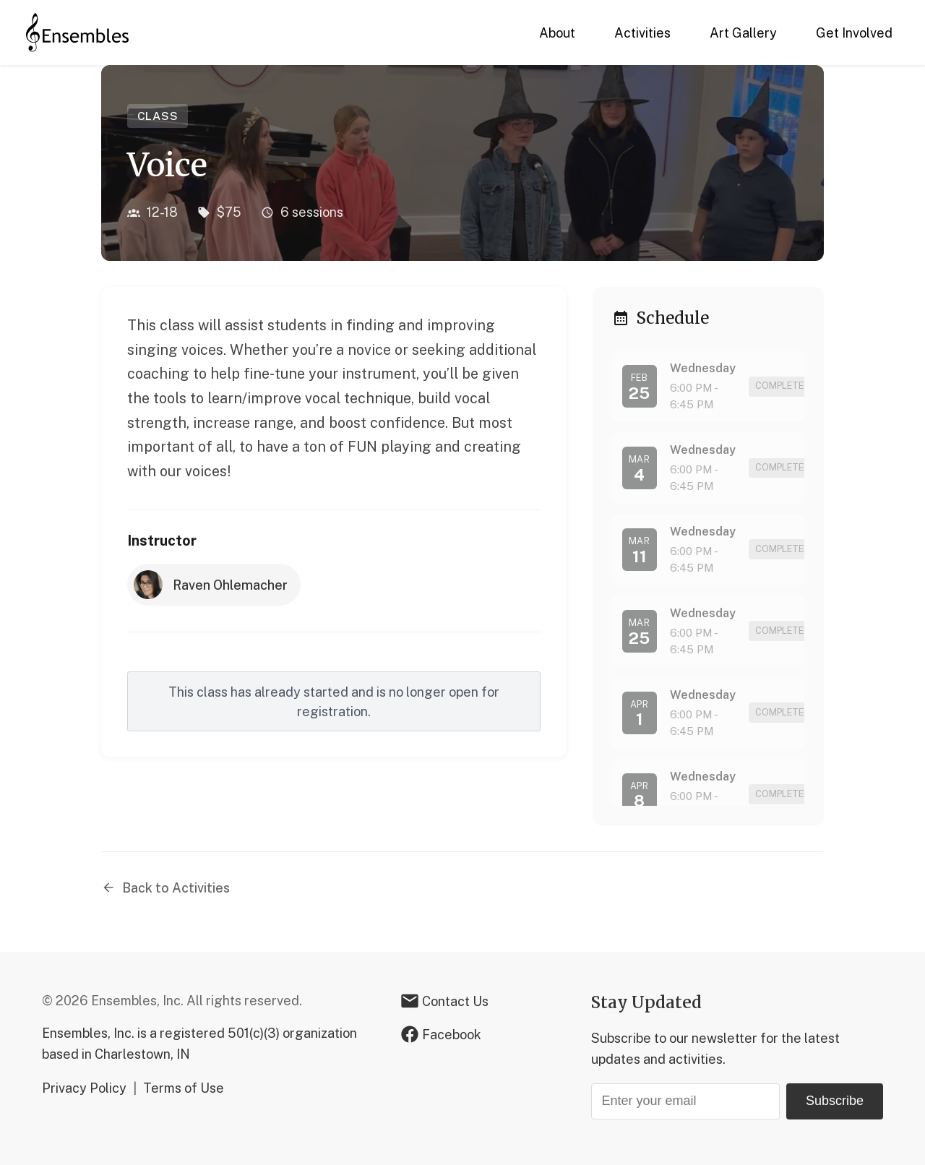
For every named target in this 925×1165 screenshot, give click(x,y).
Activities (642, 32)
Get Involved (854, 32)
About (557, 32)
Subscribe (835, 1100)
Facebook (441, 1034)
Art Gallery (743, 32)
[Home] (77, 32)
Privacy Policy (84, 1088)
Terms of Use (183, 1088)
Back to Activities (165, 887)
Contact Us (444, 1001)
